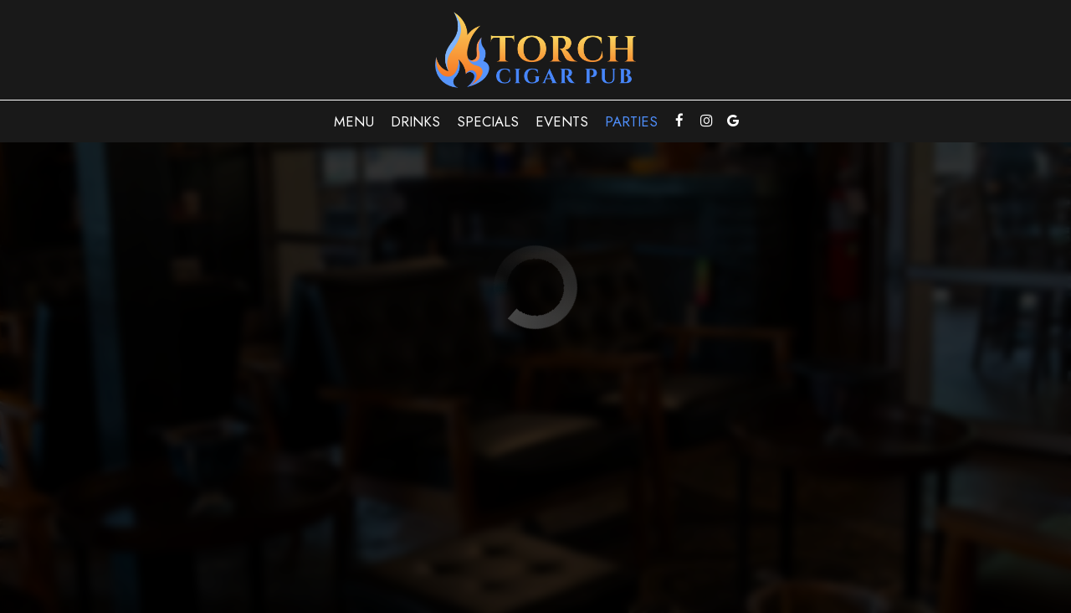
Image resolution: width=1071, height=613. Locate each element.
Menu (354, 121)
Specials (488, 121)
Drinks (415, 121)
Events (562, 121)
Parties (631, 121)
